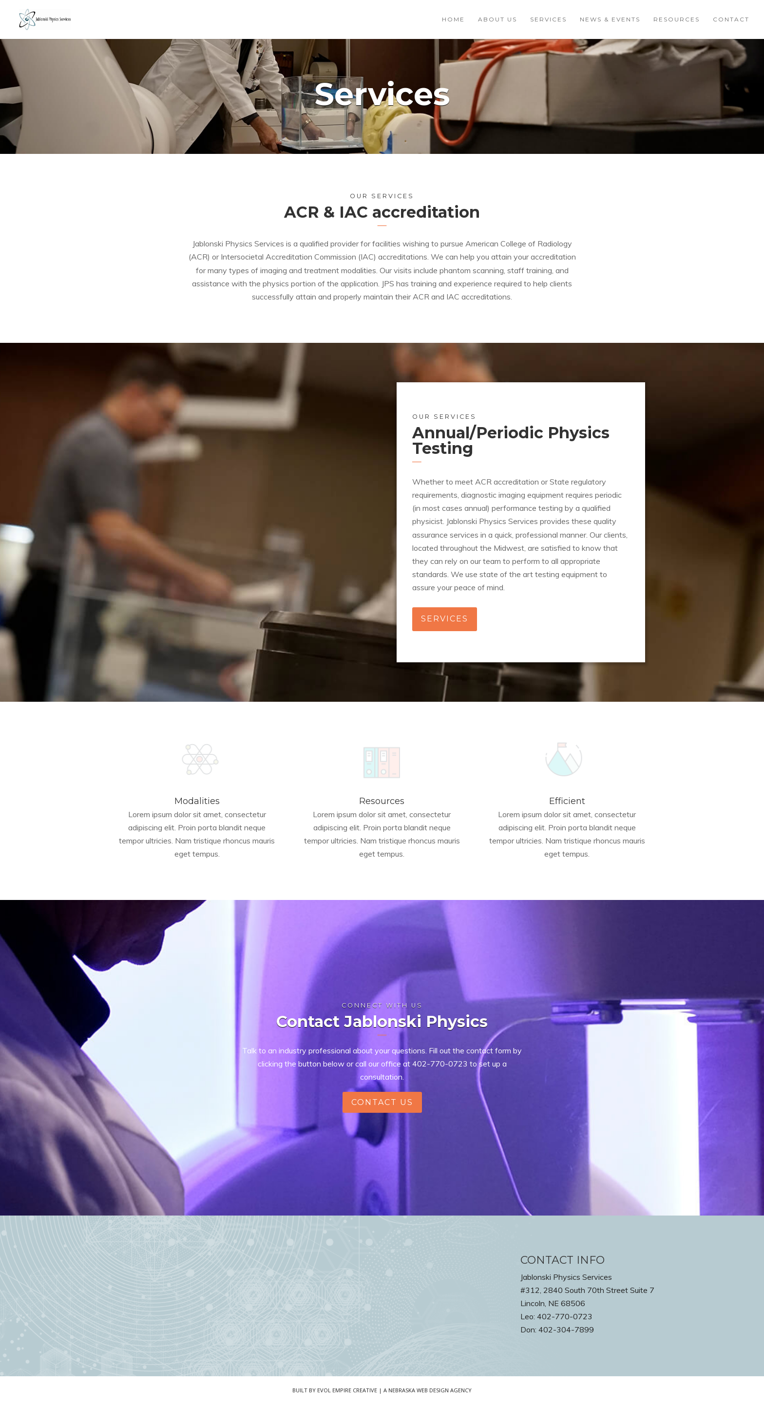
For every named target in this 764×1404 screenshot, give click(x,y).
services (444, 618)
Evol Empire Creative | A (352, 1390)
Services (548, 19)
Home (453, 19)
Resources (676, 19)
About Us (497, 19)
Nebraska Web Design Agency (430, 1390)
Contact (731, 19)
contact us (382, 1102)
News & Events (610, 19)
